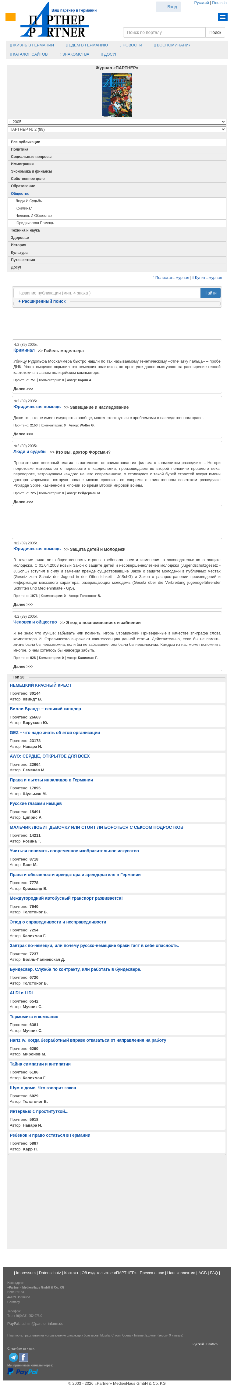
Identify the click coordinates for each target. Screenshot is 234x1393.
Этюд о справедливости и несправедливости (58, 922)
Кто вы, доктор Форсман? (83, 452)
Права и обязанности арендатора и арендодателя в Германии (75, 874)
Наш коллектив (181, 1273)
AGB (202, 1273)
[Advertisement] (117, 324)
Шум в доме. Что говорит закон (43, 1087)
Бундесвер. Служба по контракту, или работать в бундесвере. (75, 969)
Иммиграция (22, 164)
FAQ (214, 1273)
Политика (19, 149)
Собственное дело (28, 179)
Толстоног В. (90, 596)
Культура (19, 252)
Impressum (26, 1273)
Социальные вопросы (31, 157)
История (18, 245)
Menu (223, 17)
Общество (20, 194)
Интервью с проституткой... (39, 1111)
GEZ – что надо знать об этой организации (55, 732)
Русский (201, 2)
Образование (23, 186)
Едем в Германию (87, 45)
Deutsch (219, 2)
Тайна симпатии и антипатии (40, 1064)
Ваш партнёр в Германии (74, 10)
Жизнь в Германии (32, 45)
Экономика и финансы (31, 171)
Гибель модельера (64, 350)
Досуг (109, 54)
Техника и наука (25, 230)
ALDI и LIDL (22, 992)
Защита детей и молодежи (98, 549)
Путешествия (23, 260)
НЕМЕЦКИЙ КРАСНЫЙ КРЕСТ (41, 685)
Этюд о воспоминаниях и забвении (103, 622)
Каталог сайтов (29, 54)
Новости (131, 45)
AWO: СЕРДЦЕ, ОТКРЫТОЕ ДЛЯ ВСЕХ (50, 756)
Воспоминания (173, 45)
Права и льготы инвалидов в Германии (51, 779)
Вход (172, 6)
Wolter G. (87, 425)
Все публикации (25, 142)
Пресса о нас (152, 1273)
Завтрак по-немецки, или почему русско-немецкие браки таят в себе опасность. (94, 945)
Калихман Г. (88, 658)
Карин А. (85, 380)
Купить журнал (207, 277)
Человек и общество (34, 216)
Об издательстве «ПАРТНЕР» (109, 1273)
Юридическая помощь (35, 223)
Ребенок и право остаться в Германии (50, 1135)
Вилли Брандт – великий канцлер (45, 708)
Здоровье (20, 238)
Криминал (24, 208)
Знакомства (74, 54)
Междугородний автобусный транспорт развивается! (66, 898)
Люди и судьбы (29, 201)
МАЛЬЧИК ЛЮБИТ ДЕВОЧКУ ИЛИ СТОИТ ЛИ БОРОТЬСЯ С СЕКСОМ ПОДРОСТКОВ (96, 827)
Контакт (71, 1273)
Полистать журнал (171, 277)
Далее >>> (23, 388)
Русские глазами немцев (36, 803)
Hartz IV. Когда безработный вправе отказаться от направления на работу (88, 1040)
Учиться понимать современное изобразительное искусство (74, 850)
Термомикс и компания (34, 1016)
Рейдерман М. (89, 493)
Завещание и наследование (99, 407)
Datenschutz (50, 1273)
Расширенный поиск (42, 301)
